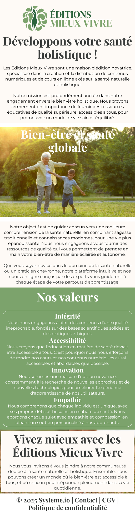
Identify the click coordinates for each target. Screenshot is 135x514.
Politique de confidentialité (67, 507)
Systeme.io (54, 500)
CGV (109, 500)
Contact (86, 500)
